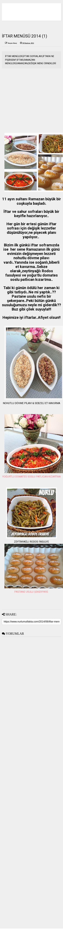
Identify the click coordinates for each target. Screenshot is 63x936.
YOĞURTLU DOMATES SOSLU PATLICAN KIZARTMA (31, 476)
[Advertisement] (30, 103)
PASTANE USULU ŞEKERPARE (31, 591)
